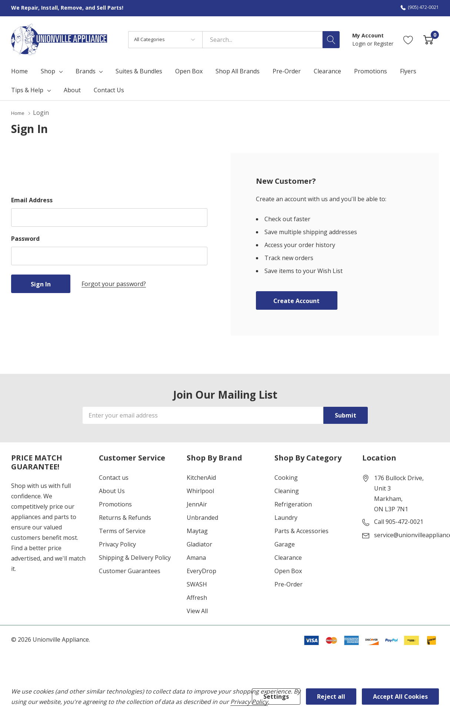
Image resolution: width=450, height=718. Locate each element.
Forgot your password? (113, 283)
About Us (112, 490)
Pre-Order (288, 584)
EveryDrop (201, 570)
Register (383, 43)
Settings (276, 696)
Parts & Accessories (301, 530)
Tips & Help (27, 90)
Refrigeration (293, 504)
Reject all (331, 696)
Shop (48, 71)
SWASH (197, 584)
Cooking (286, 477)
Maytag (197, 530)
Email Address (32, 200)
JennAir (197, 504)
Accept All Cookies (400, 696)
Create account (296, 300)
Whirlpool (200, 490)
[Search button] (331, 39)
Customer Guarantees (129, 570)
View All (197, 610)
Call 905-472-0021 (398, 521)
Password (25, 238)
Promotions (115, 504)
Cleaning (286, 490)
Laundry (285, 517)
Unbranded (202, 517)
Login (359, 43)
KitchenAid (201, 477)
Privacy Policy (117, 544)
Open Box (288, 570)
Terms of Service (122, 530)
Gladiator (199, 544)
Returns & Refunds (125, 517)
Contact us (114, 477)
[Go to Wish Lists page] (408, 39)
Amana (196, 557)
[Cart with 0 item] (428, 39)
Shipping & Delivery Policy (135, 557)
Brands (86, 71)
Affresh (197, 597)
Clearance (288, 557)
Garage (284, 544)
